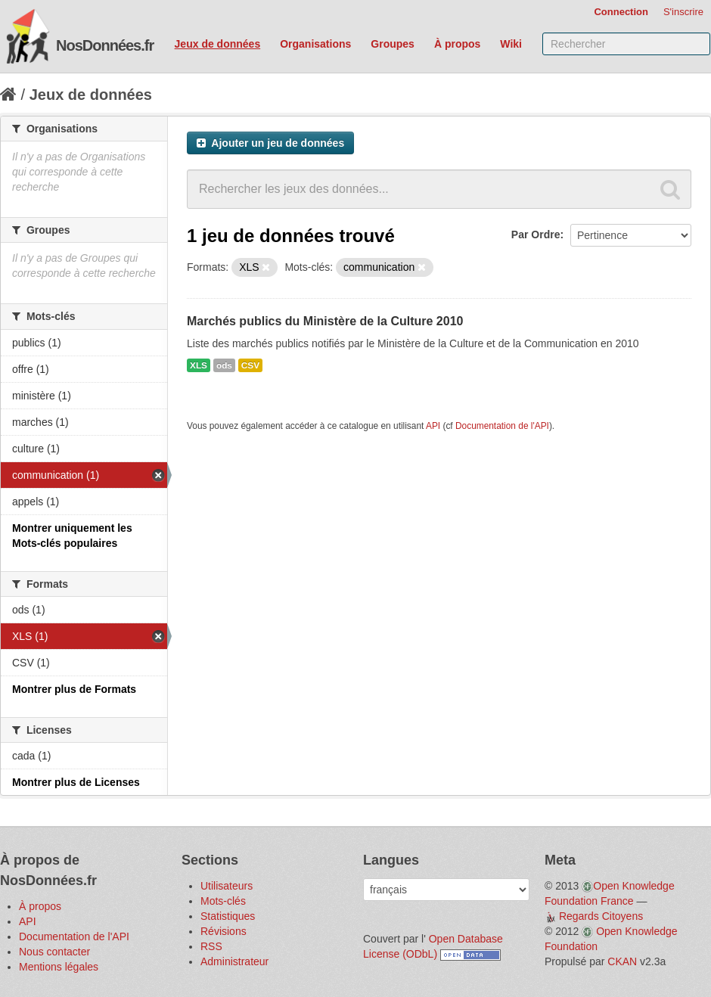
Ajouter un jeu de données (270, 143)
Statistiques (227, 916)
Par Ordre (535, 234)
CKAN (622, 961)
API (433, 426)
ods (224, 365)
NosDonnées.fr (105, 45)
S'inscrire (683, 11)
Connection (621, 11)
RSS (211, 946)
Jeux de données (218, 44)
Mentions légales (58, 967)
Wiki (511, 44)
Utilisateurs (226, 886)
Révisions (223, 931)
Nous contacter (54, 952)
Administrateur (234, 961)
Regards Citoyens (601, 916)
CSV (250, 365)
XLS (198, 365)
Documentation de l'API (502, 426)
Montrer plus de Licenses (76, 782)
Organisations (315, 44)
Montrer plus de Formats (74, 689)
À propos (457, 44)
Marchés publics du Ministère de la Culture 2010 (325, 321)
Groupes (392, 44)
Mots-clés (223, 901)
